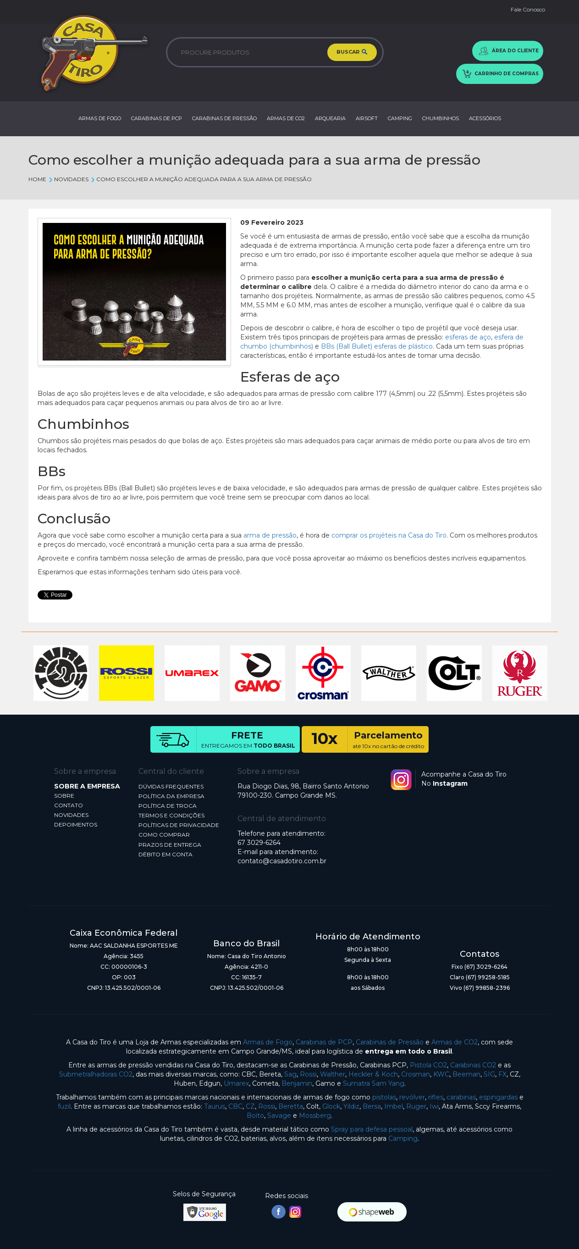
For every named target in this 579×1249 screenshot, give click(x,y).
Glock (331, 1106)
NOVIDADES (71, 814)
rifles (435, 1097)
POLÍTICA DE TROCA (167, 805)
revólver (412, 1097)
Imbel (393, 1106)
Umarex (236, 1083)
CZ (250, 1106)
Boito (255, 1115)
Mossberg (315, 1115)
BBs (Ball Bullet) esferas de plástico (377, 346)
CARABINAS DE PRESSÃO (224, 118)
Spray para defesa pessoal (372, 1129)
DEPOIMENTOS (75, 824)
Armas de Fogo (267, 1042)
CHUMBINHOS (440, 118)
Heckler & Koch (373, 1074)
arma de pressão (270, 535)
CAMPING (400, 118)
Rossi (308, 1074)
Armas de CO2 (454, 1042)
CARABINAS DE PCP (156, 118)
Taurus (214, 1106)
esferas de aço (468, 337)
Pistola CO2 (428, 1065)
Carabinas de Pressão (390, 1042)
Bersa (372, 1106)
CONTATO (68, 805)
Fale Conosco (528, 9)
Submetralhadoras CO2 (95, 1074)
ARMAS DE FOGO (99, 118)
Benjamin (296, 1083)
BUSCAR (352, 52)
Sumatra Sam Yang (373, 1083)
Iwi (434, 1106)
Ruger (416, 1106)
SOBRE (64, 795)
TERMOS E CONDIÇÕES (171, 815)
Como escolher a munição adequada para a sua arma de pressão (201, 179)
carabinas (461, 1097)
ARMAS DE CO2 (286, 118)
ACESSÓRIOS (485, 118)
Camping (403, 1138)
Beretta (290, 1106)
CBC (235, 1106)
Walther (332, 1074)
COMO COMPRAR (164, 834)
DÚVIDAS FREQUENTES (171, 786)
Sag (290, 1074)
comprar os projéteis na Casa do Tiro (389, 535)
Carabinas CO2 (473, 1065)
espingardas (498, 1097)
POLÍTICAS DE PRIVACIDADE (178, 825)
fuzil (64, 1106)
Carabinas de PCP (324, 1042)
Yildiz (351, 1106)
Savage (279, 1115)
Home (37, 179)
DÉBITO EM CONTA (165, 854)
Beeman (466, 1074)
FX (502, 1074)
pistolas (384, 1097)
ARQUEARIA (330, 118)
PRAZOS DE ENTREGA (169, 844)
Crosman (415, 1074)
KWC (441, 1074)
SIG (489, 1074)
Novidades (68, 179)
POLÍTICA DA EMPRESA (171, 796)
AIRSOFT (367, 118)
